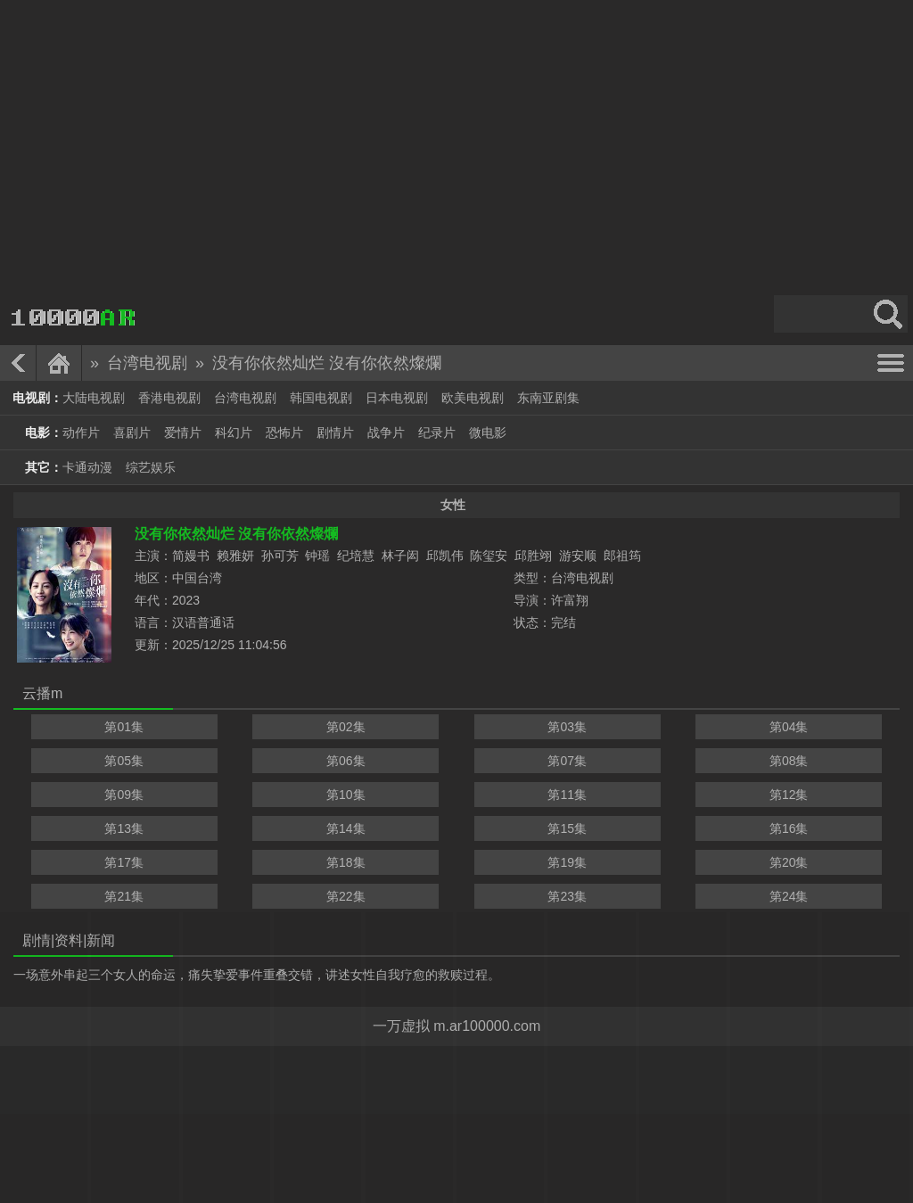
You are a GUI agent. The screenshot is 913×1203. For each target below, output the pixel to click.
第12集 (789, 794)
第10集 (346, 794)
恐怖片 (284, 432)
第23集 (567, 896)
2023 (186, 600)
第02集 (346, 727)
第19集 (567, 862)
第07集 (567, 761)
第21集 (124, 896)
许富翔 (569, 600)
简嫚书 (191, 555)
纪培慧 (355, 555)
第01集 (124, 727)
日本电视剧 (397, 398)
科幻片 (233, 432)
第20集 (789, 862)
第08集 (789, 761)
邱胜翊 (533, 555)
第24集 (789, 896)
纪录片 (437, 432)
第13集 (124, 828)
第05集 (124, 761)
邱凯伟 (445, 555)
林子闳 (400, 555)
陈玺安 (488, 555)
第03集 (567, 727)
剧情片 (335, 432)
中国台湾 (197, 578)
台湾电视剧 (147, 363)
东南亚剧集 (548, 398)
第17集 (124, 862)
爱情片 (183, 432)
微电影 (487, 432)
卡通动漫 (87, 467)
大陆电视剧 (93, 398)
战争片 (386, 432)
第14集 (346, 828)
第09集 (124, 794)
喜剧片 (132, 432)
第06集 (346, 761)
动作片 (81, 432)
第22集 (346, 896)
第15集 (567, 828)
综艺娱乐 (151, 467)
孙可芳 (280, 555)
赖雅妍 (235, 555)
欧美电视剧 (472, 398)
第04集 (789, 727)
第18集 (346, 862)
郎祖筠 (622, 555)
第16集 (789, 828)
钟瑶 (317, 555)
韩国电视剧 (321, 398)
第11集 (567, 794)
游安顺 (577, 555)
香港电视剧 (169, 398)
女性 (452, 505)
